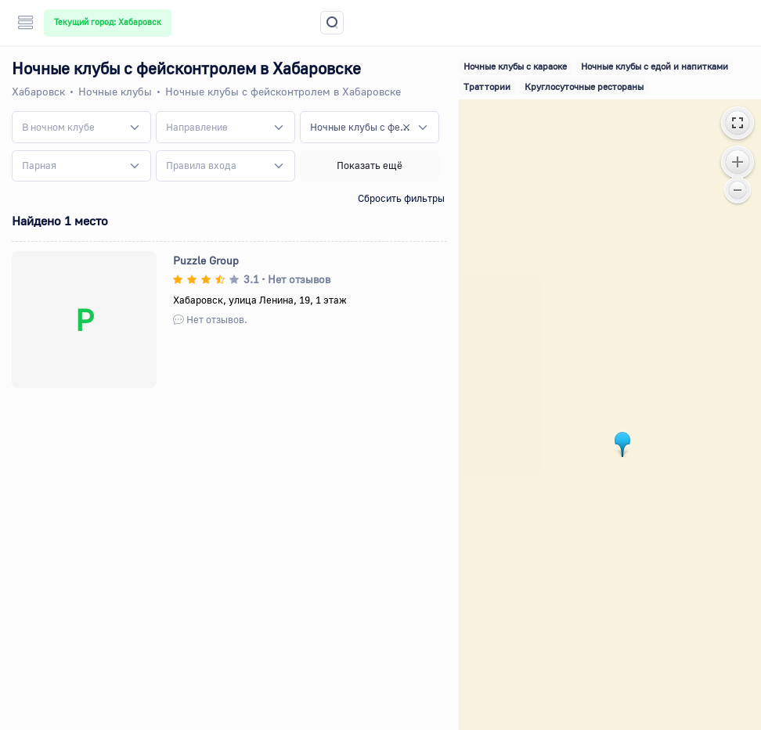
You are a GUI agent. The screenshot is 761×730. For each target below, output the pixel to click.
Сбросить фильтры (401, 198)
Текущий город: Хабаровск (107, 21)
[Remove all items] (406, 127)
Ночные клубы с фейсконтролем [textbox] (360, 126)
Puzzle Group (206, 260)
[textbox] (58, 127)
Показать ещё (369, 165)
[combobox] (81, 126)
